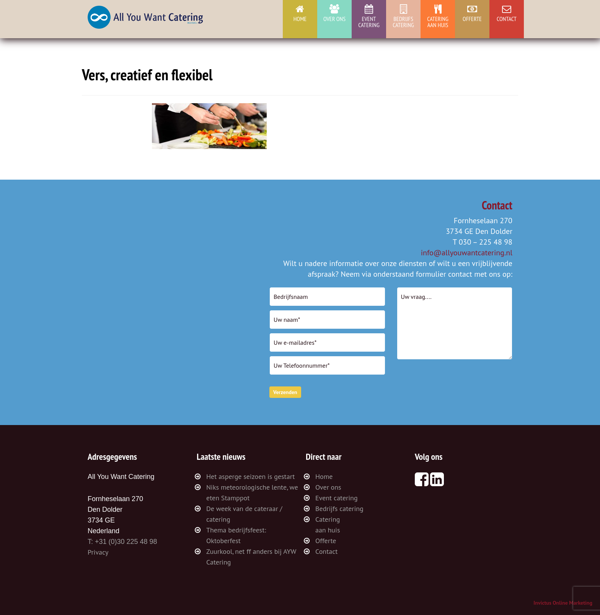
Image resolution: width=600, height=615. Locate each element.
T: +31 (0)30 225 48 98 (122, 541)
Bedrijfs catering (403, 22)
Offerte (472, 19)
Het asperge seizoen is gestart (250, 476)
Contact (507, 19)
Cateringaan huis (437, 22)
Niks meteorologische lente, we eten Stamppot (252, 492)
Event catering (369, 22)
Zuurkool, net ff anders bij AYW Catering (251, 556)
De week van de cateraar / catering (244, 514)
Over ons (334, 19)
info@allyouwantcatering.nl (466, 253)
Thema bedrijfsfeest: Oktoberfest (236, 535)
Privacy (98, 552)
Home (300, 19)
